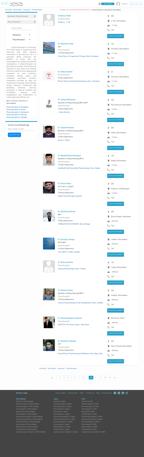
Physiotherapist (64, 19)
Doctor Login (21, 393)
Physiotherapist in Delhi (91, 422)
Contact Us (90, 393)
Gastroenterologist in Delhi (92, 416)
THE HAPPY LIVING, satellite (69, 252)
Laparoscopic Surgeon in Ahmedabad (30, 432)
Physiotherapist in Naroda (17, 115)
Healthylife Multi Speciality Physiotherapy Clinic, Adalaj (79, 168)
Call (112, 30)
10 (91, 377)
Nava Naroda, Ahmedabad (121, 105)
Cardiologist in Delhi (89, 414)
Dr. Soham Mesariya (66, 99)
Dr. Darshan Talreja (66, 239)
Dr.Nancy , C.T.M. (64, 22)
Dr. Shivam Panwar (66, 127)
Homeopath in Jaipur (62, 409)
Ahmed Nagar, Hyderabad (121, 216)
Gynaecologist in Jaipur (63, 404)
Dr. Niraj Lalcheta (65, 262)
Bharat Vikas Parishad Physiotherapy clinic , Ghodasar (79, 81)
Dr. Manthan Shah (65, 43)
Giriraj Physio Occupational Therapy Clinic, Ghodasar (78, 56)
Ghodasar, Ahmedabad (120, 49)
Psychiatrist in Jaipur (62, 429)
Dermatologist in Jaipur (63, 406)
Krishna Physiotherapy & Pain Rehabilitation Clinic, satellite (80, 303)
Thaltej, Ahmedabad (118, 267)
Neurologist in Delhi (89, 424)
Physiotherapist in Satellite (17, 117)
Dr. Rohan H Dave (65, 290)
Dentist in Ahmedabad (24, 401)
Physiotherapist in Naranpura (18, 112)
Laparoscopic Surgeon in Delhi (93, 432)
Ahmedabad (21, 399)
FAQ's (82, 393)
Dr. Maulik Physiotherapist (69, 155)
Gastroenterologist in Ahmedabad (29, 416)
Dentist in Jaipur (60, 401)
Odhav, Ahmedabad (118, 133)
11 (96, 377)
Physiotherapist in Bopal (16, 109)
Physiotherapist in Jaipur (63, 422)
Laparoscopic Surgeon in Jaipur (66, 432)
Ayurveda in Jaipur (61, 411)
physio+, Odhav (64, 140)
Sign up (132, 4)
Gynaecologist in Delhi (90, 404)
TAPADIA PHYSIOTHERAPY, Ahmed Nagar (74, 224)
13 (105, 377)
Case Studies (61, 393)
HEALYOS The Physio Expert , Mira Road (73, 325)
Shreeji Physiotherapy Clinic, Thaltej (71, 269)
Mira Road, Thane (118, 318)
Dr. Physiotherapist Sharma (70, 318)
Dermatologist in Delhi (90, 406)
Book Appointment (115, 36)
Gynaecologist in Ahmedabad (27, 404)
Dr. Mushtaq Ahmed (66, 211)
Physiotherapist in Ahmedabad (28, 422)
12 (100, 377)
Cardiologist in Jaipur (62, 414)
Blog (98, 393)
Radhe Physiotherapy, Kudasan (70, 196)
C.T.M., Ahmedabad (118, 21)
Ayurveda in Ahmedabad (25, 411)
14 (109, 377)
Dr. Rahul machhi (65, 71)
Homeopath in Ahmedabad (26, 409)
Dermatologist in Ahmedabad (27, 406)
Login (140, 4)
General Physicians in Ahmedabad (29, 419)
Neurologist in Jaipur (62, 424)
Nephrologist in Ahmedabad (27, 427)
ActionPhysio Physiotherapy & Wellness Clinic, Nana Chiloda (81, 353)
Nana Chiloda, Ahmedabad (121, 346)
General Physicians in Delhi (92, 419)
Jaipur (56, 399)
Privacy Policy (107, 393)
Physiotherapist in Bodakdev (17, 107)
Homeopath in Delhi (89, 409)
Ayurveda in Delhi (88, 411)
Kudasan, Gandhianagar (120, 189)
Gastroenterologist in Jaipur (64, 416)
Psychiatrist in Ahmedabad (26, 429)
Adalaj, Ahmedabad (118, 161)
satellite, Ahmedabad (119, 239)
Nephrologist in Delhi (89, 427)
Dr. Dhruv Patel (64, 183)
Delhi (83, 399)
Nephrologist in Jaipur (62, 427)
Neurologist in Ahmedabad (26, 424)
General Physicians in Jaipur (64, 419)
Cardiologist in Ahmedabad (26, 414)
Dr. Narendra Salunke (67, 341)
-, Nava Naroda (64, 112)
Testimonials (73, 393)
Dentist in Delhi (87, 401)
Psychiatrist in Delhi (89, 429)
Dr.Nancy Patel (64, 15)
